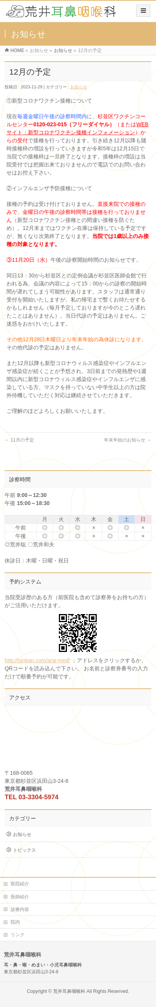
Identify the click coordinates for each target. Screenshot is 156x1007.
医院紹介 (20, 883)
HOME (17, 50)
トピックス (24, 850)
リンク (17, 934)
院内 (15, 922)
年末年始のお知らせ (127, 440)
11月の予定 (19, 440)
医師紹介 (20, 896)
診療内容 (20, 909)
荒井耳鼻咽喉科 (69, 991)
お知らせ (63, 50)
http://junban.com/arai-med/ (53, 636)
